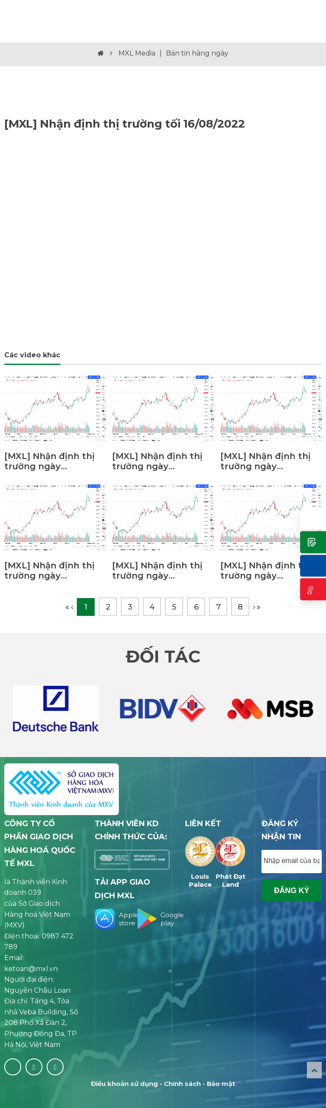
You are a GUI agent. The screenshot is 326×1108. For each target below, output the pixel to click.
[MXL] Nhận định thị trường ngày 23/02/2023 (157, 461)
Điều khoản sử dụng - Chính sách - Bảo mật (163, 1084)
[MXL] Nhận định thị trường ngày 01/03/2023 (49, 461)
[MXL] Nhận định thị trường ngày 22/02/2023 (265, 461)
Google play (153, 918)
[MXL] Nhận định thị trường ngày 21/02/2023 (49, 570)
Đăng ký (291, 890)
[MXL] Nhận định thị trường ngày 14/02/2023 (265, 570)
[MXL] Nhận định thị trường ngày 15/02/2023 (157, 570)
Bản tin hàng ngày (197, 53)
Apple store (111, 919)
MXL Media (136, 53)
